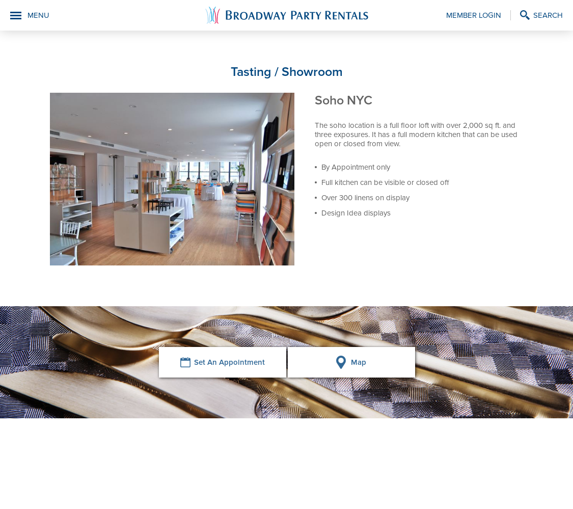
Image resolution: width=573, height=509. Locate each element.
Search (548, 15)
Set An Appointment (229, 362)
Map (358, 362)
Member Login (473, 15)
